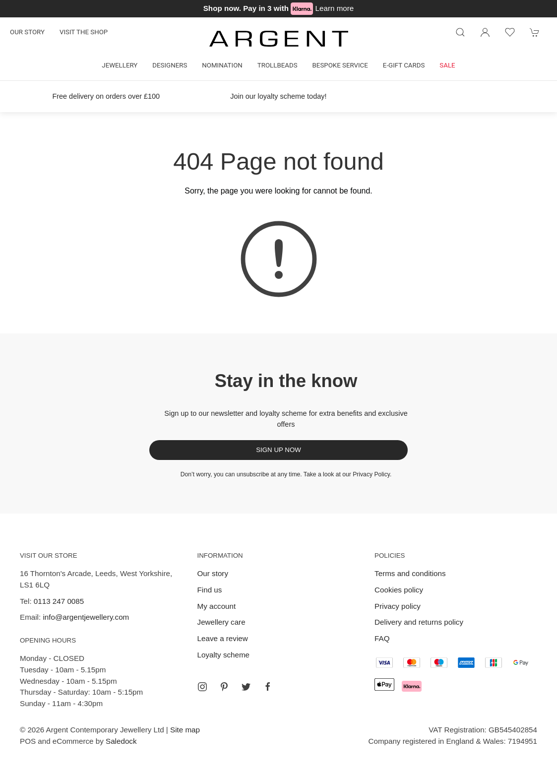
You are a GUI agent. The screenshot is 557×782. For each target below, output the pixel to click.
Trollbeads (277, 65)
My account (216, 606)
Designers (169, 65)
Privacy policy (397, 606)
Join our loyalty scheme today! (278, 96)
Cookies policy (398, 590)
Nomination (222, 65)
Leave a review (222, 638)
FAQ (381, 638)
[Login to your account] (485, 32)
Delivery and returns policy (418, 622)
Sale (447, 65)
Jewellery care (221, 622)
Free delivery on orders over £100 (106, 96)
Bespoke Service (340, 65)
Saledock (121, 741)
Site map (185, 729)
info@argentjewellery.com (86, 617)
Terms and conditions (410, 573)
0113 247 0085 (59, 601)
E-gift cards (404, 65)
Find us (209, 590)
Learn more (334, 8)
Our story (27, 32)
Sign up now (278, 450)
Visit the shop (84, 32)
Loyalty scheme (223, 655)
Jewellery (119, 65)
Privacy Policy (371, 474)
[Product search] (460, 32)
